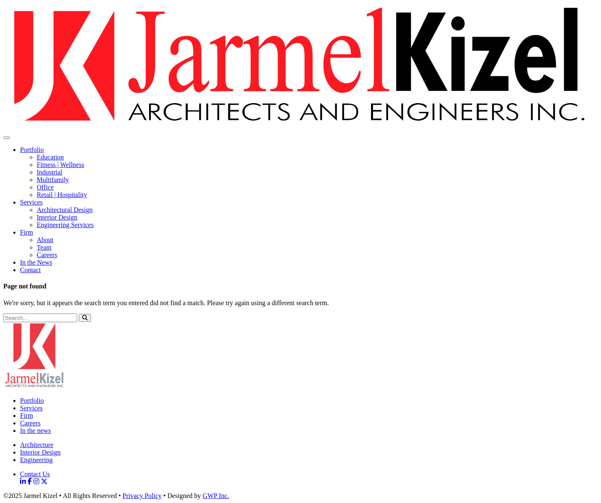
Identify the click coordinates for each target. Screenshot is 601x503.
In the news (35, 430)
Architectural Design (65, 209)
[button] (85, 318)
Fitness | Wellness (60, 164)
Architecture (36, 444)
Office (45, 187)
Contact (30, 269)
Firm (26, 232)
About (45, 239)
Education (50, 157)
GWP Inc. (215, 495)
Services (31, 202)
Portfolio (32, 149)
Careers (47, 254)
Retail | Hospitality (62, 194)
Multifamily (53, 179)
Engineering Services (65, 224)
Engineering (36, 459)
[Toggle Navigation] (6, 137)
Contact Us (35, 474)
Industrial (49, 172)
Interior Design (57, 217)
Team (44, 247)
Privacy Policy (142, 495)
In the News (36, 262)
